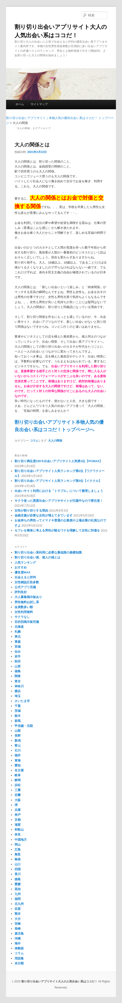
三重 (18, 790)
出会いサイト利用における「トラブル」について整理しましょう (59, 491)
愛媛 (18, 884)
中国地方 (21, 839)
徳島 (18, 879)
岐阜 (18, 775)
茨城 (18, 711)
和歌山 (19, 829)
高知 (18, 889)
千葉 (18, 706)
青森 (18, 641)
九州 (18, 894)
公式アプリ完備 (25, 587)
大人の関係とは (32, 144)
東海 (18, 760)
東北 (18, 636)
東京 (18, 681)
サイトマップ (39, 104)
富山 (18, 745)
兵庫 (18, 810)
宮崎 (18, 923)
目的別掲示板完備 (27, 622)
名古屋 (19, 770)
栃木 (18, 715)
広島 (18, 849)
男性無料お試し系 (27, 602)
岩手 (18, 656)
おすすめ (21, 567)
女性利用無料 (24, 612)
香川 (18, 874)
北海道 (19, 626)
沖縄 (18, 938)
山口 (18, 864)
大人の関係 (55, 440)
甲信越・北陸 (24, 726)
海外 (18, 943)
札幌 (18, 631)
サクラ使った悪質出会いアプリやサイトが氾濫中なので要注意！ (59, 500)
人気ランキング (25, 562)
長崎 (18, 928)
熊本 (18, 913)
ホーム (19, 104)
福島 (18, 671)
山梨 (18, 730)
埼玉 (18, 696)
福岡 (18, 899)
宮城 (18, 646)
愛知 (18, 765)
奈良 (18, 834)
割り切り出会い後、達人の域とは (37, 557)
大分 (18, 919)
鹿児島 (19, 933)
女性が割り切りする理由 (31, 510)
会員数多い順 (24, 607)
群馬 (18, 721)
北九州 (19, 904)
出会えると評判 (25, 577)
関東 (18, 676)
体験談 (19, 948)
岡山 (18, 844)
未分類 (19, 963)
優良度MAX (22, 572)
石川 (18, 750)
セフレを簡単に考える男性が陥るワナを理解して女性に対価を (57, 530)
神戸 (18, 815)
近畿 (18, 795)
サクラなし (22, 617)
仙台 (18, 651)
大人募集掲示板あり (28, 597)
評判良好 (21, 592)
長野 (18, 735)
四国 (18, 869)
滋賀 (18, 824)
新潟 (18, 740)
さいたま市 (22, 701)
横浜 (18, 691)
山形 (18, 666)
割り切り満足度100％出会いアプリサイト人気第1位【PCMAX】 (59, 461)
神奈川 (19, 686)
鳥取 (18, 854)
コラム (34, 440)
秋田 (18, 661)
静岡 (18, 780)
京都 (18, 819)
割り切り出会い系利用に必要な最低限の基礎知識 (48, 552)
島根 (18, 859)
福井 (18, 755)
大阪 (18, 800)
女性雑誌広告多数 (27, 582)
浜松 (18, 785)
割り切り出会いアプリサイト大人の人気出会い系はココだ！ (59, 981)
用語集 (19, 958)
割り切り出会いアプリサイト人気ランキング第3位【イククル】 (58, 481)
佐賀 (18, 908)
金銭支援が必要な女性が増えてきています (43, 515)
